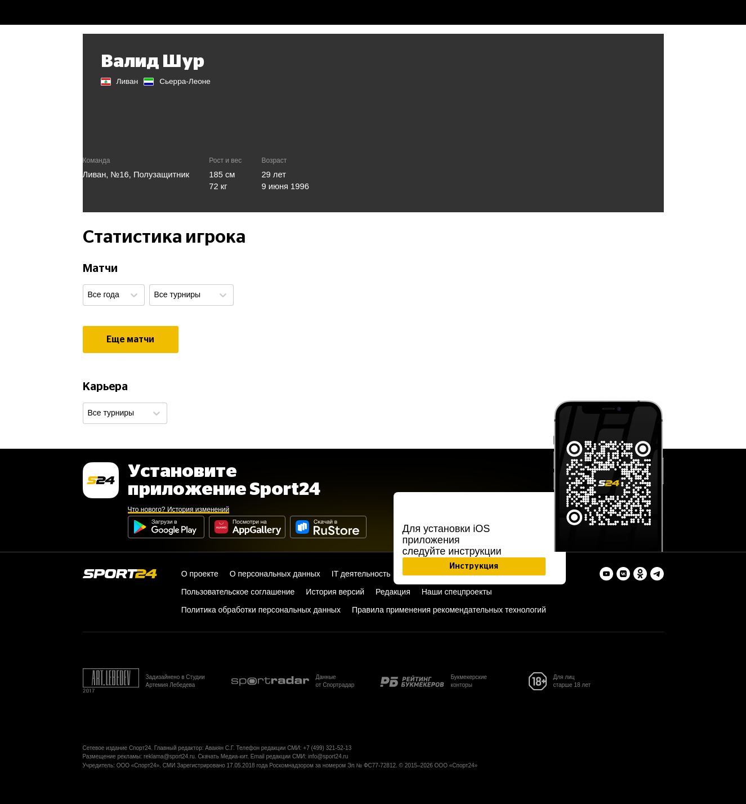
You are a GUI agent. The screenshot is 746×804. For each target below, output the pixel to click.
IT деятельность (361, 573)
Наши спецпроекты (457, 591)
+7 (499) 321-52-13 (327, 748)
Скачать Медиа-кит (222, 756)
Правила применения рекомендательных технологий (449, 609)
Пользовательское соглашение (238, 591)
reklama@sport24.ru (169, 756)
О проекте (199, 573)
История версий (335, 591)
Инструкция (473, 566)
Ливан (94, 174)
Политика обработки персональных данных (261, 609)
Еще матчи (130, 339)
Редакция (393, 591)
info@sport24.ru (328, 756)
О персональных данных (275, 573)
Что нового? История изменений (179, 509)
